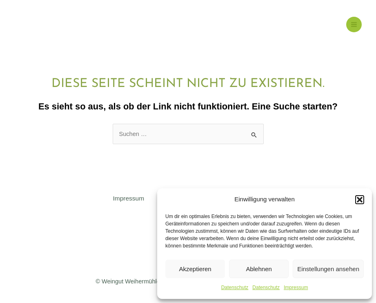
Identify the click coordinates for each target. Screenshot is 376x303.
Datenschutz (235, 287)
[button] (360, 200)
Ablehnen (258, 268)
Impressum (296, 287)
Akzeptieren (195, 268)
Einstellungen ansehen (328, 268)
